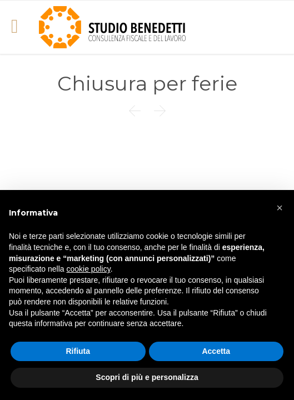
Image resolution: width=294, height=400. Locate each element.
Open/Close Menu (21, 27)
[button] (279, 208)
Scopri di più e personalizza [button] (147, 377)
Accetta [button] (216, 351)
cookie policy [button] (89, 268)
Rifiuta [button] (78, 351)
